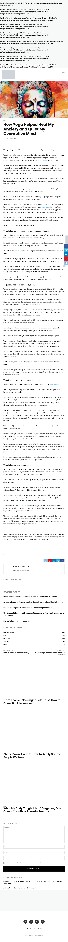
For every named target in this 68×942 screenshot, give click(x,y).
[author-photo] (4, 707)
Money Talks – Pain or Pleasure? (16, 621)
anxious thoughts (49, 426)
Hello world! (31, 888)
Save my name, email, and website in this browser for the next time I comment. (27, 863)
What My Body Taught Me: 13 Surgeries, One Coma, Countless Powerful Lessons (32, 809)
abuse (38, 304)
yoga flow (24, 506)
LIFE (4, 120)
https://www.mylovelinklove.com (21, 570)
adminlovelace (11, 138)
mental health (42, 160)
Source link (7, 555)
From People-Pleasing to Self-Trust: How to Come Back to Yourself (30, 596)
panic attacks (54, 384)
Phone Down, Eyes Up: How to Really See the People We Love (27, 607)
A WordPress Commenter (13, 888)
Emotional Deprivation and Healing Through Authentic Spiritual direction (33, 602)
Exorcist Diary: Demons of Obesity (16, 653)
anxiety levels (45, 207)
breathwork (19, 251)
